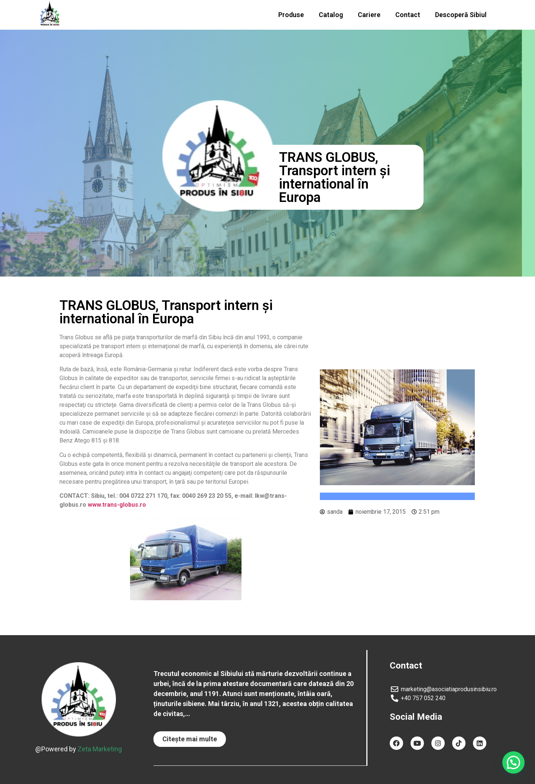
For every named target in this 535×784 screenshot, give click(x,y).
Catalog (331, 15)
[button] (189, 739)
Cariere (369, 15)
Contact (407, 15)
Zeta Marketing (100, 748)
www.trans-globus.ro (117, 504)
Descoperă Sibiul (461, 15)
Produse (291, 15)
